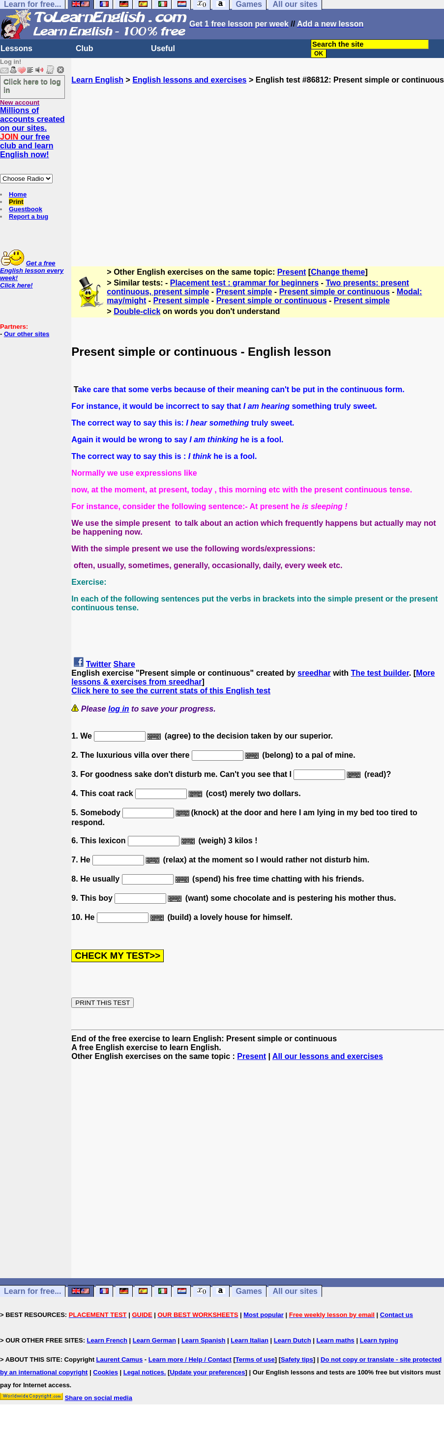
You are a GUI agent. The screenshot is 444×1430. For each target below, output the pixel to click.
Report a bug (28, 216)
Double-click (137, 311)
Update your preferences (207, 1372)
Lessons (16, 48)
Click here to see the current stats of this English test (170, 690)
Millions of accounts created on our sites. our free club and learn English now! (32, 132)
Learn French (107, 1340)
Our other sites (26, 334)
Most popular (263, 1314)
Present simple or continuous (334, 291)
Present (291, 272)
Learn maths (336, 1340)
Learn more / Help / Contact (190, 1359)
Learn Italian (249, 1340)
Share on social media (98, 1397)
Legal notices (143, 1372)
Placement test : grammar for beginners (244, 283)
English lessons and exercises (189, 80)
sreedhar (314, 673)
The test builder (380, 673)
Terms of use (255, 1359)
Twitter (98, 664)
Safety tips (297, 1359)
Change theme (338, 272)
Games (249, 1291)
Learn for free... (32, 1291)
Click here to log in (32, 85)
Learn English (97, 80)
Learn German (154, 1340)
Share (124, 664)
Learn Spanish (203, 1340)
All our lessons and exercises (327, 1056)
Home (18, 194)
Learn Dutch (292, 1340)
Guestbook (25, 209)
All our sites (295, 1291)
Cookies (105, 1372)
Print (16, 201)
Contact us (396, 1314)
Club (84, 48)
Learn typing (379, 1340)
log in (118, 709)
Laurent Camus (119, 1359)
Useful (163, 48)
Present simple (244, 291)
